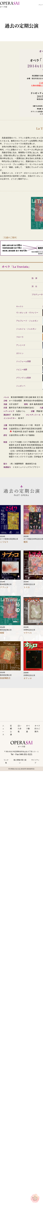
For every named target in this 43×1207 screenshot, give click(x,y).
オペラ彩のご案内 (37, 728)
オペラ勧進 (28, 728)
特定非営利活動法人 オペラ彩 (9, 4)
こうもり (4, 541)
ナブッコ (4, 587)
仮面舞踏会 (5, 677)
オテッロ (28, 678)
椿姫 (2, 632)
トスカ (27, 587)
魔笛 (26, 541)
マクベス (28, 632)
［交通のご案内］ (10, 237)
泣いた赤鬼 (19, 728)
